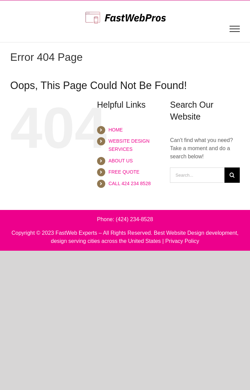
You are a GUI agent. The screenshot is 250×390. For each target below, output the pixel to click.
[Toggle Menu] (235, 29)
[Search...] (197, 175)
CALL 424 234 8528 (129, 183)
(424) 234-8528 (134, 219)
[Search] (232, 175)
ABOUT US (120, 160)
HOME (115, 129)
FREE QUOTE (123, 172)
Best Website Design (179, 233)
